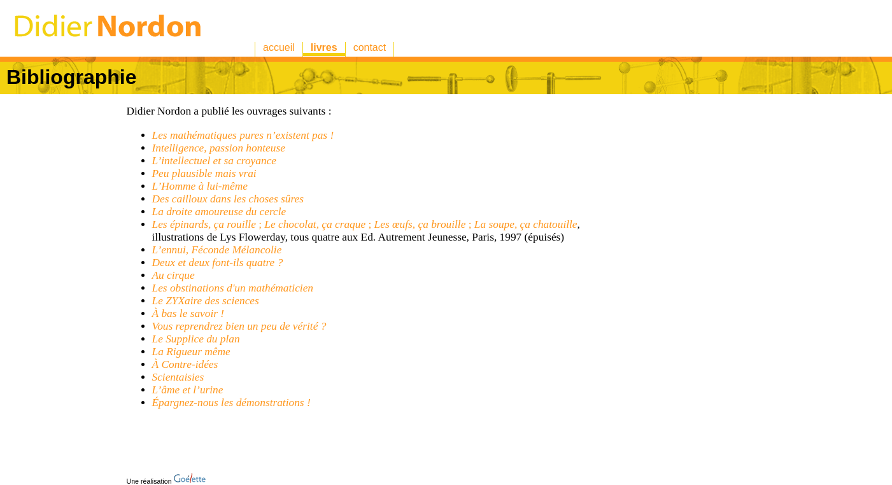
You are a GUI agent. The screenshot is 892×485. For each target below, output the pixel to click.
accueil (279, 47)
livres (324, 47)
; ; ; (364, 224)
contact (369, 47)
